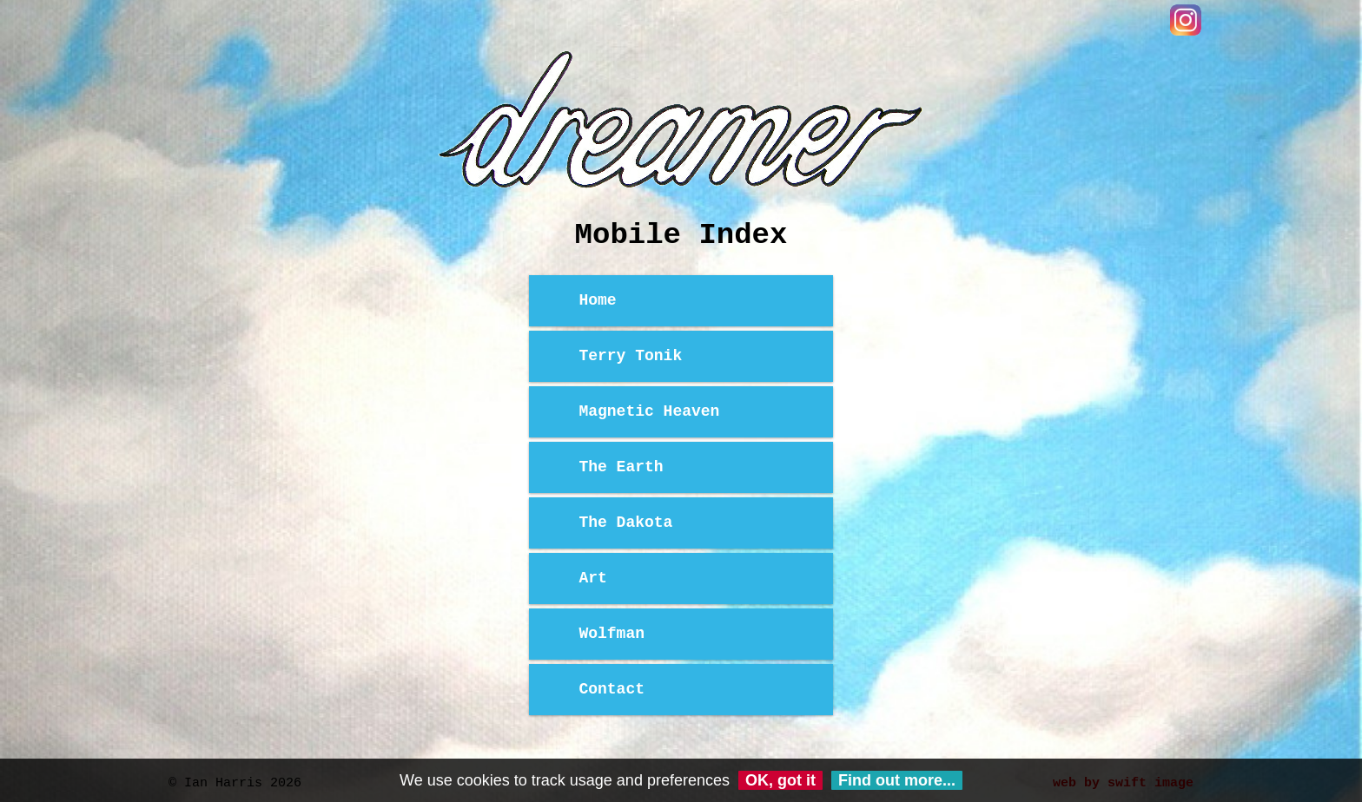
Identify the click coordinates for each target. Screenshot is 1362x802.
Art (592, 578)
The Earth (621, 467)
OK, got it (780, 780)
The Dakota (625, 522)
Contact (612, 689)
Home (597, 300)
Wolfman (612, 633)
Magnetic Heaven (649, 411)
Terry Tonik (630, 356)
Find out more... (896, 780)
